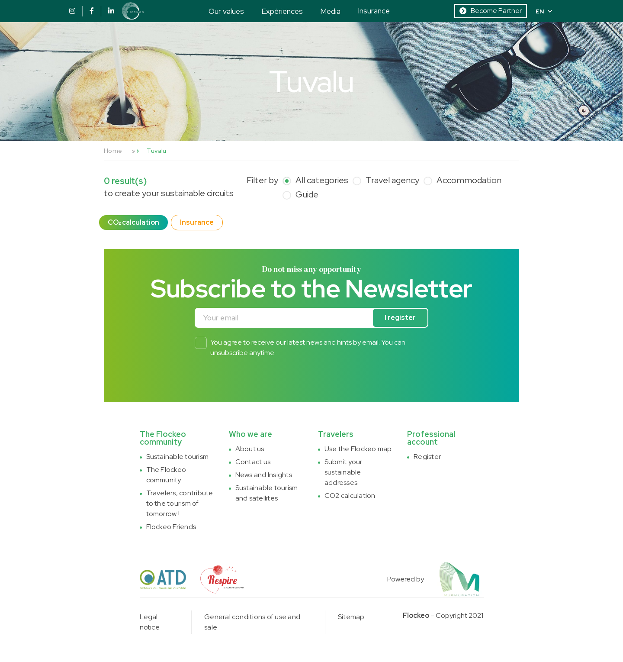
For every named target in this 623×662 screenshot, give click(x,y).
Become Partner (490, 10)
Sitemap (351, 616)
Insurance (374, 11)
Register (427, 456)
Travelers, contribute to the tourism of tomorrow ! (179, 503)
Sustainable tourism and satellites (266, 493)
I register (400, 317)
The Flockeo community (166, 474)
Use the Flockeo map (358, 448)
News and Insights (263, 474)
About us (249, 448)
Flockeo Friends (171, 526)
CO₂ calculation (133, 222)
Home (113, 151)
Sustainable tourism (177, 456)
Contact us (252, 461)
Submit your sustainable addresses (343, 472)
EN (544, 11)
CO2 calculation (350, 495)
